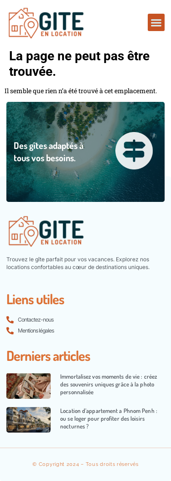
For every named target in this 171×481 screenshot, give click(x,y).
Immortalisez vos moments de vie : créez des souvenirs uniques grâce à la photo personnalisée (108, 384)
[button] (156, 22)
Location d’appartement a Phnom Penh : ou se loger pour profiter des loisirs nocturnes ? (108, 418)
